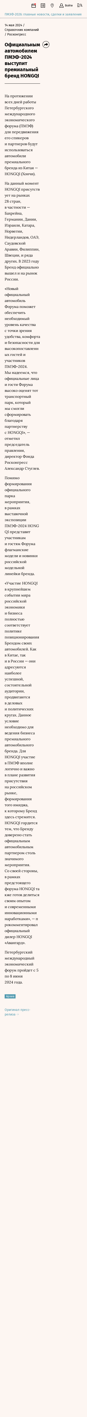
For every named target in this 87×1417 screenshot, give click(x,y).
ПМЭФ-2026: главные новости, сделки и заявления (43, 15)
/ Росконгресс (15, 35)
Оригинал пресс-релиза (17, 1012)
